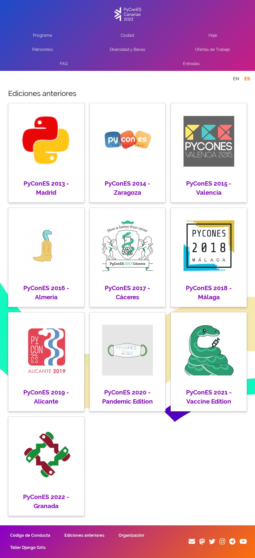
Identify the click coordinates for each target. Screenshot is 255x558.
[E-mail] (192, 541)
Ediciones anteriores (84, 535)
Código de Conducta (30, 535)
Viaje (212, 35)
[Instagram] (222, 541)
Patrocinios (42, 49)
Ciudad (127, 35)
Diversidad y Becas (127, 49)
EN (236, 78)
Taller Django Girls (28, 547)
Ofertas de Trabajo (212, 49)
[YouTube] (243, 541)
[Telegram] (232, 541)
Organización (131, 535)
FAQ (64, 63)
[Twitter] (212, 541)
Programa (42, 35)
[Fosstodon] (202, 541)
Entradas (191, 63)
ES (247, 78)
